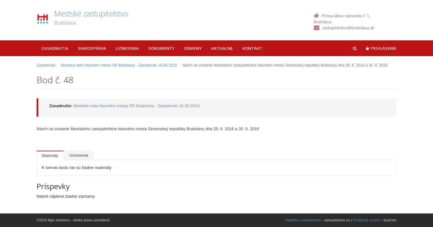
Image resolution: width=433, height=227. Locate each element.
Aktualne (222, 48)
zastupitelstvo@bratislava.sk (348, 28)
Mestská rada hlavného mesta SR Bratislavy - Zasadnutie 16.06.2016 (119, 65)
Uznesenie (78, 155)
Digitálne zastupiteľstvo (303, 220)
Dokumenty (161, 48)
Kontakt (252, 48)
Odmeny (193, 48)
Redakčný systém (366, 220)
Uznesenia (127, 48)
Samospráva (92, 48)
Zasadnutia (54, 48)
